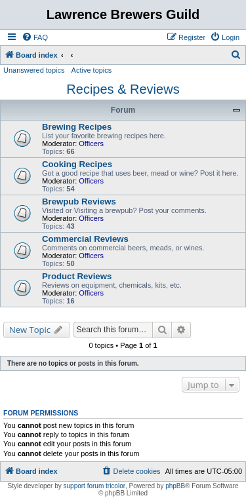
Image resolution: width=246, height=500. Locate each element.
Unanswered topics (34, 70)
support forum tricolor (94, 486)
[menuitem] (35, 37)
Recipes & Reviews (122, 89)
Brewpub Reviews (79, 201)
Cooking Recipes (77, 164)
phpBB (175, 486)
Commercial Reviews (85, 239)
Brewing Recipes (77, 127)
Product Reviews (77, 276)
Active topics (92, 70)
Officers (91, 143)
